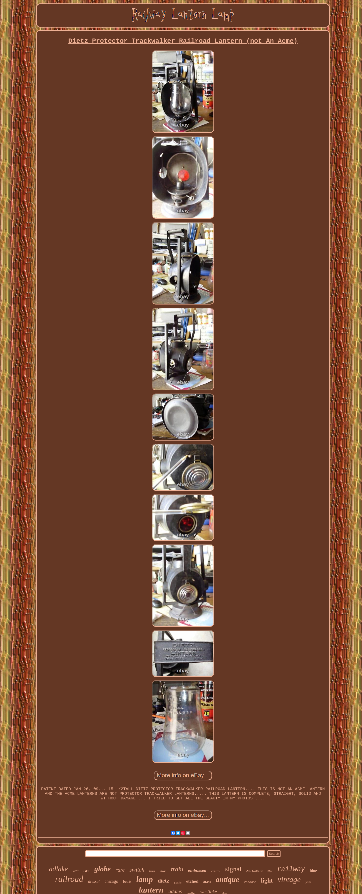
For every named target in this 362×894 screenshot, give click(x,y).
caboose (250, 882)
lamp (144, 879)
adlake (58, 869)
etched (192, 881)
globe (102, 869)
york (308, 882)
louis (127, 881)
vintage (289, 879)
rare (120, 870)
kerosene (254, 870)
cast (86, 871)
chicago (111, 881)
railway (291, 869)
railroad (69, 879)
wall (76, 871)
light (267, 880)
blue (313, 871)
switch (137, 869)
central (215, 871)
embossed (197, 870)
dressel (94, 881)
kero (152, 871)
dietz (163, 881)
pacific (177, 882)
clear (163, 871)
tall (270, 871)
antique (227, 879)
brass (207, 882)
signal (233, 869)
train (177, 869)
